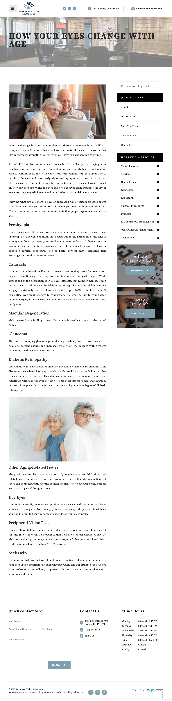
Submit (57, 665)
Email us (89, 636)
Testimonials (129, 135)
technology (128, 241)
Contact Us (128, 145)
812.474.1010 (114, 9)
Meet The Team (131, 126)
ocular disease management (139, 233)
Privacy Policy (60, 692)
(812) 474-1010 (92, 630)
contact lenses (131, 183)
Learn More (137, 274)
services (126, 174)
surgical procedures (134, 208)
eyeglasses (128, 191)
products (127, 216)
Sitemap (73, 692)
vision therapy (130, 166)
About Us (127, 107)
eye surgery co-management (139, 224)
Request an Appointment (149, 8)
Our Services (129, 116)
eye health (128, 199)
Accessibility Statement (40, 692)
